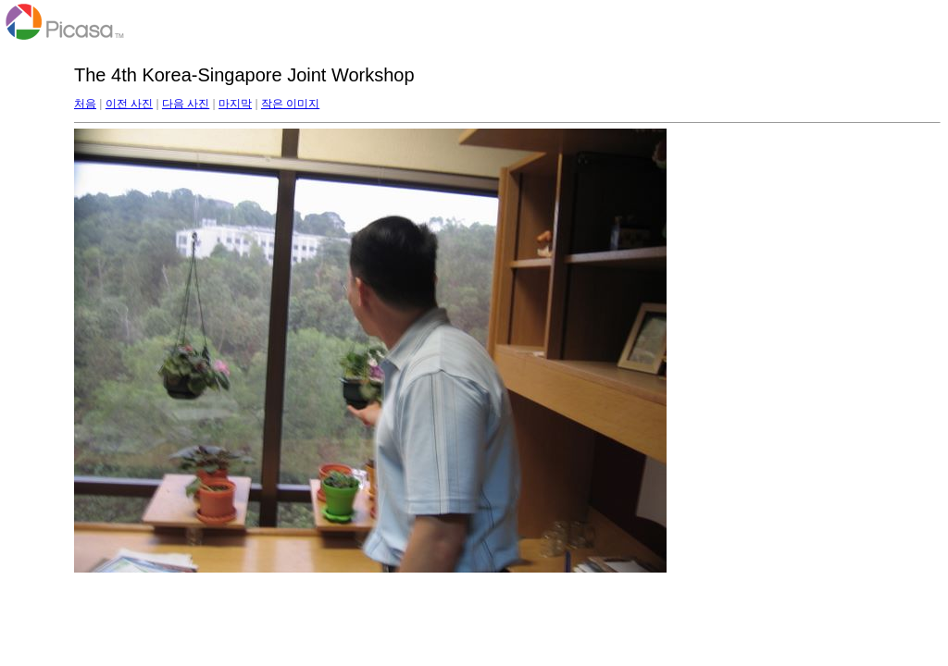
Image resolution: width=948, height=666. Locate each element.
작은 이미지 (290, 103)
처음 (85, 103)
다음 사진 (185, 103)
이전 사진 (129, 103)
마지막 (235, 103)
